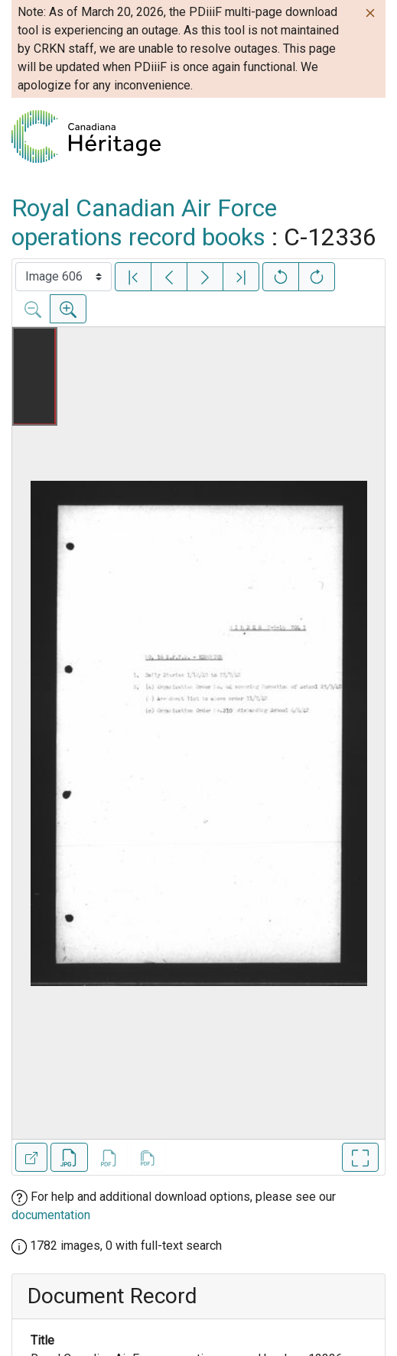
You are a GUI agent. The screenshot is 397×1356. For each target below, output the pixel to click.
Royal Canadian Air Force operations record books (144, 222)
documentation (50, 1215)
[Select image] (63, 276)
